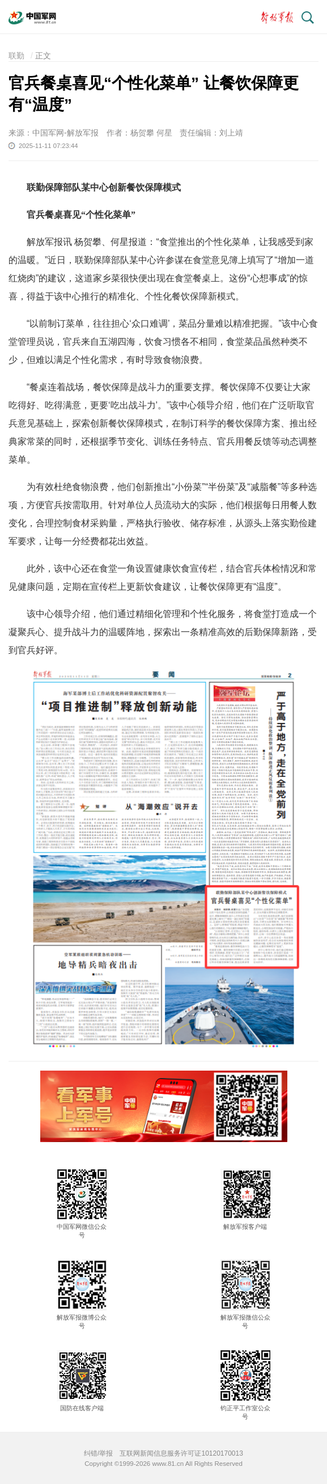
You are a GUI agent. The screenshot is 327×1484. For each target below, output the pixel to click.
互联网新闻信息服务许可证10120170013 (181, 1453)
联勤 (16, 55)
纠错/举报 (98, 1453)
